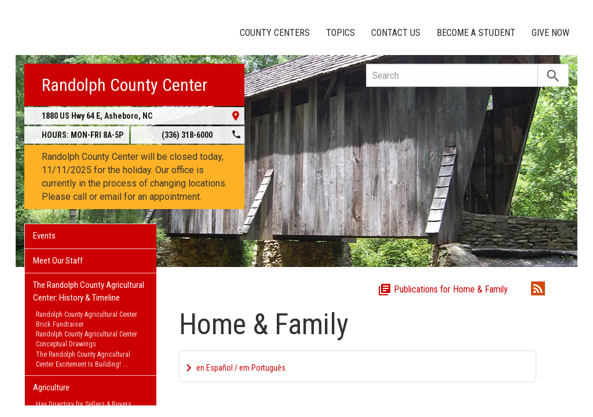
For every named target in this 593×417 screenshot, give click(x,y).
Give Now (550, 32)
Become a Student (476, 32)
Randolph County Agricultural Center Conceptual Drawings (86, 339)
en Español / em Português (240, 367)
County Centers (275, 32)
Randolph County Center (124, 85)
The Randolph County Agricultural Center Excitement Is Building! (83, 359)
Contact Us (395, 32)
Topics (340, 32)
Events (44, 236)
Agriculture (51, 387)
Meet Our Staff (58, 260)
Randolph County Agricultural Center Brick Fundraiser (86, 319)
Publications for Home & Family (443, 289)
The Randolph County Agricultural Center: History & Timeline (88, 291)
